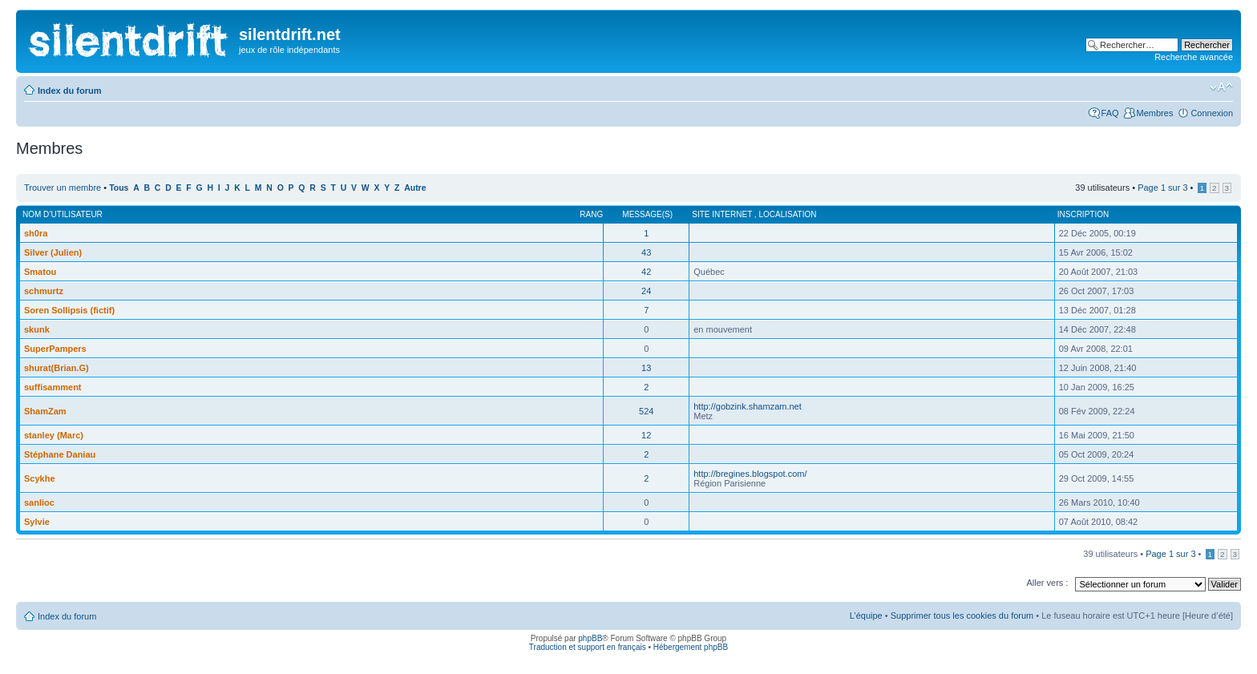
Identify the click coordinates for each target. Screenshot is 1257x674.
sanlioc (39, 502)
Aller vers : (1047, 582)
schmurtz (43, 291)
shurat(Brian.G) (56, 368)
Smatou (40, 271)
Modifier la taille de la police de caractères (1221, 87)
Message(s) (647, 214)
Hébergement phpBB (690, 647)
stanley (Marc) (53, 435)
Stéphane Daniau (59, 454)
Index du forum (69, 90)
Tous (118, 188)
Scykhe (39, 478)
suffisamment (53, 387)
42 (646, 271)
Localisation (787, 214)
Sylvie (37, 522)
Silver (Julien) (53, 252)
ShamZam (45, 411)
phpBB (590, 638)
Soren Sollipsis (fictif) (69, 310)
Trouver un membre (63, 187)
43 (646, 252)
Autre (415, 188)
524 (646, 411)
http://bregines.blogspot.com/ (749, 473)
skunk (37, 329)
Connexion (1211, 113)
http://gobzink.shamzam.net (747, 406)
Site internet (723, 214)
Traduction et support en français (587, 647)
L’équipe (866, 615)
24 (646, 291)
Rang (591, 214)
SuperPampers (55, 348)
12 (646, 435)
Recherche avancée (1193, 57)
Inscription (1083, 214)
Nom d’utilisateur (62, 214)
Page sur (1162, 187)
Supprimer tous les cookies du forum (962, 615)
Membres (1155, 113)
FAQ (1110, 113)
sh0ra (35, 233)
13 (646, 368)
